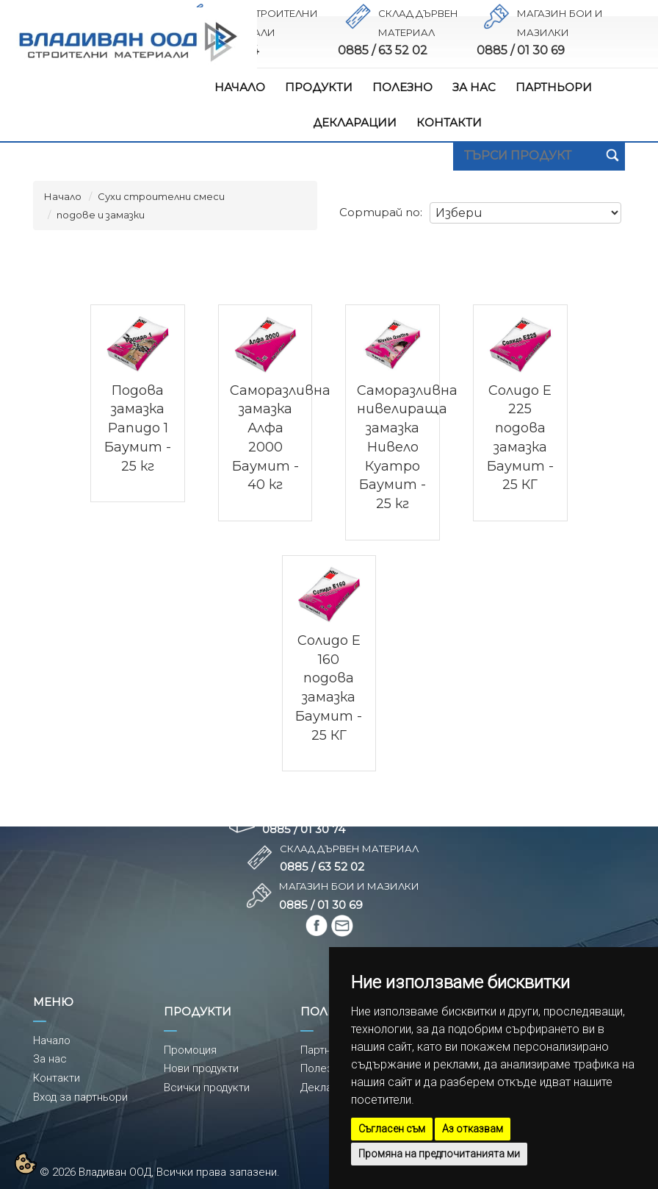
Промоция (190, 1050)
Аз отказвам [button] (472, 1129)
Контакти (56, 1078)
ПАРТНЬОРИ (554, 87)
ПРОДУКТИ (318, 87)
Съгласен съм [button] (391, 1129)
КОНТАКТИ (449, 122)
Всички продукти (207, 1087)
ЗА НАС (474, 87)
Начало (63, 196)
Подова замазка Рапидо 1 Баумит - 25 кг (137, 428)
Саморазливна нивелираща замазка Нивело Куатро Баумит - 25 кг (407, 447)
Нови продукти (201, 1068)
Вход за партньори (80, 1097)
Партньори (327, 1050)
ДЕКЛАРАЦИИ (355, 122)
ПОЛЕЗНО (402, 87)
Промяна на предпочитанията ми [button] (439, 1154)
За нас (50, 1058)
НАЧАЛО (239, 87)
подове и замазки (101, 215)
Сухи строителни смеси (161, 196)
